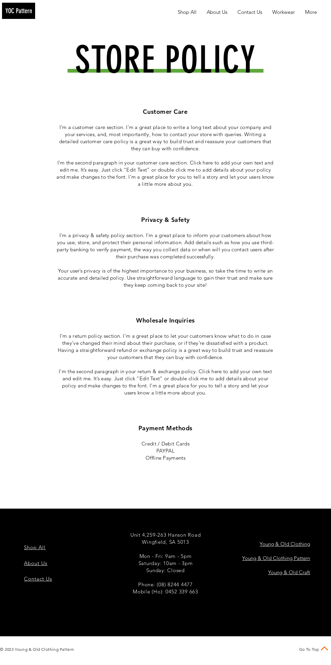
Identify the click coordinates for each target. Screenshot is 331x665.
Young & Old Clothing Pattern (276, 558)
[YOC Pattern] (18, 11)
